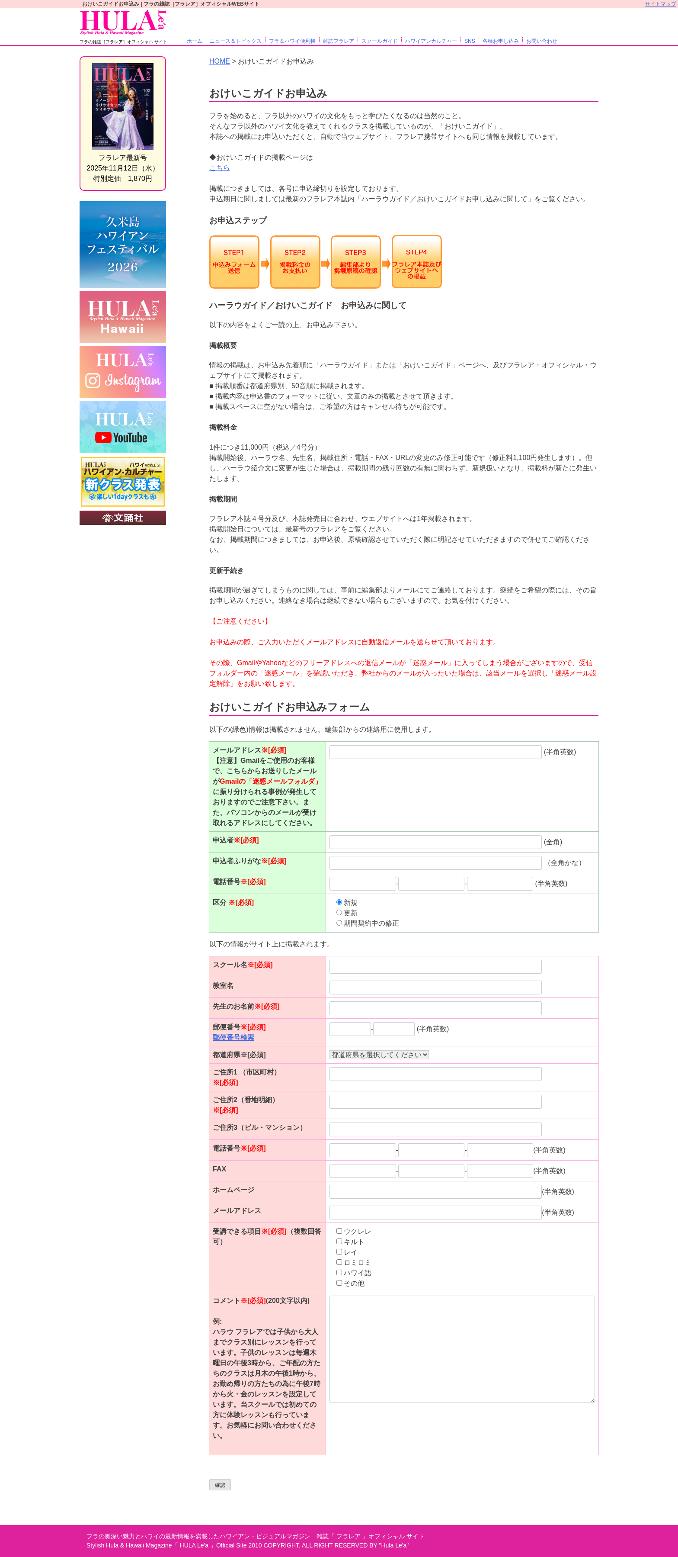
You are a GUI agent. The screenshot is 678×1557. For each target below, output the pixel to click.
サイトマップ (660, 4)
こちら (219, 167)
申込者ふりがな (250, 861)
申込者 (236, 840)
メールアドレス (237, 1210)
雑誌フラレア (338, 41)
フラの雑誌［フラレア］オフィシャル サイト (123, 41)
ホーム (194, 41)
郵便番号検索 (233, 1037)
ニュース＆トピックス (236, 41)
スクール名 (243, 964)
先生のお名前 (246, 1006)
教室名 (223, 985)
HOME (219, 61)
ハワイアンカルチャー (431, 41)
